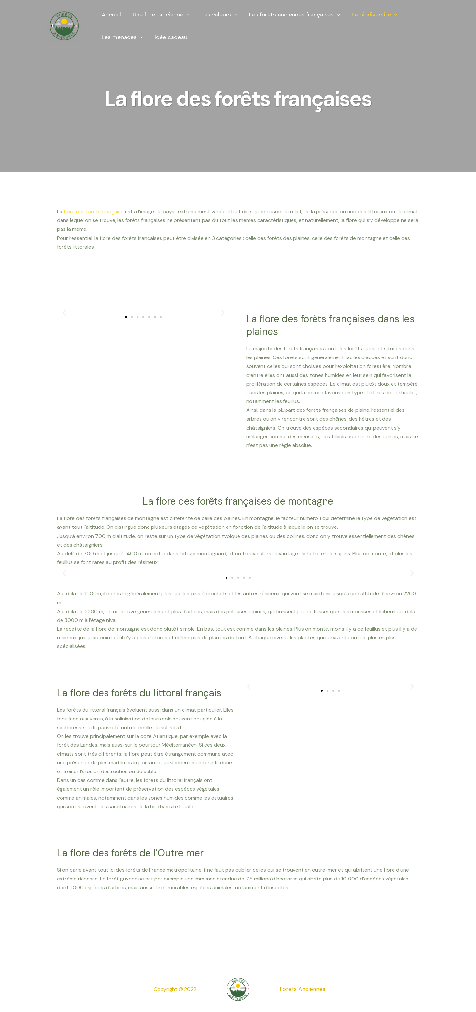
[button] (126, 317)
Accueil (111, 14)
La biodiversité (374, 14)
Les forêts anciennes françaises (294, 14)
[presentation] (186, 14)
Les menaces (122, 37)
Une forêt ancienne (161, 14)
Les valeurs (219, 14)
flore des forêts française (94, 211)
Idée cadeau (171, 37)
